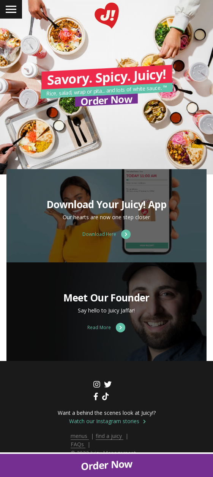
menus (80, 435)
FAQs (78, 444)
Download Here (106, 234)
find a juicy (109, 435)
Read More (106, 327)
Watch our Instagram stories (107, 421)
